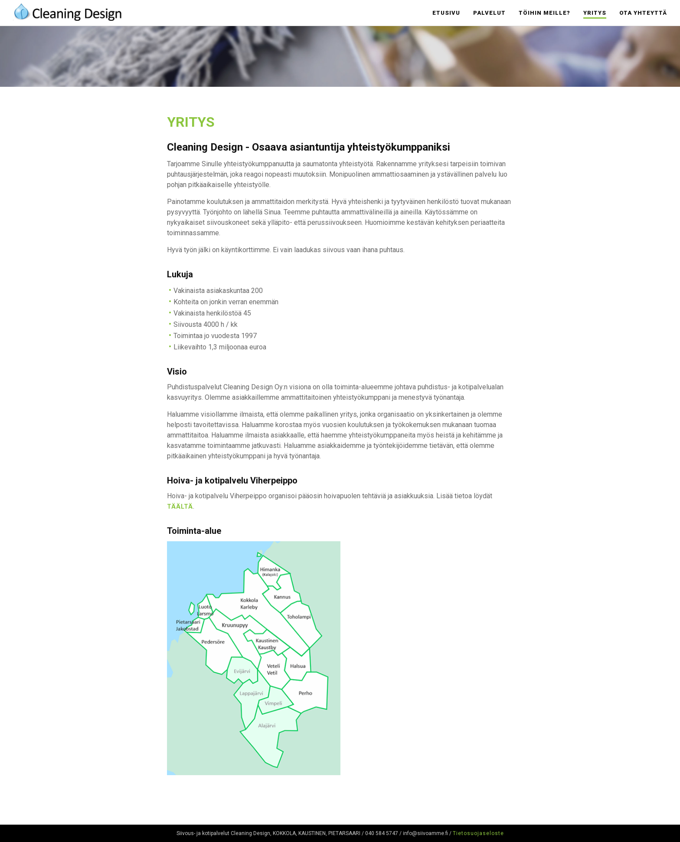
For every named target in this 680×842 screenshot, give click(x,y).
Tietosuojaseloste (478, 833)
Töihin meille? (544, 13)
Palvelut (489, 13)
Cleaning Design (67, 11)
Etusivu (446, 13)
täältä (180, 506)
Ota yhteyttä (643, 13)
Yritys (594, 13)
